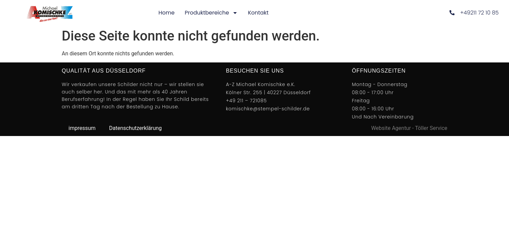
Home (166, 13)
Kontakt (258, 13)
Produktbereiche (211, 12)
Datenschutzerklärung (135, 128)
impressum (82, 128)
